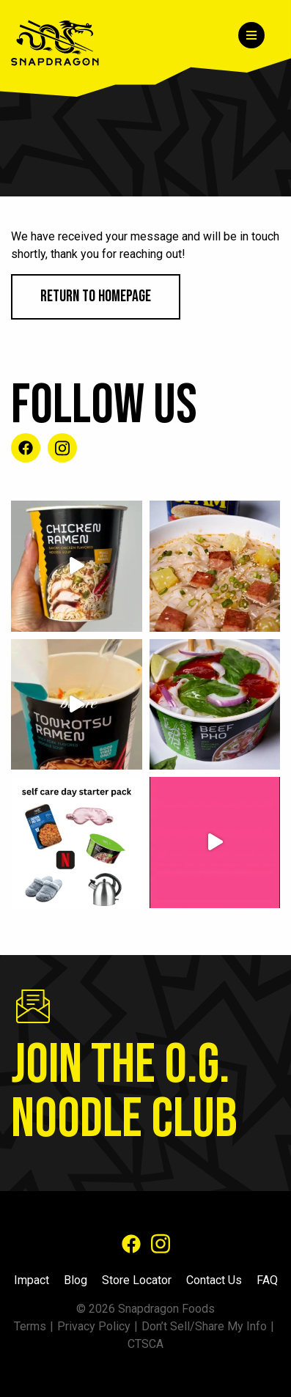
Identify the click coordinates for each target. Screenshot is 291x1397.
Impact (31, 1280)
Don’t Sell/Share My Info (204, 1326)
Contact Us (214, 1280)
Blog (75, 1280)
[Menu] (251, 35)
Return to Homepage (95, 296)
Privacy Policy (93, 1326)
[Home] (64, 43)
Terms (30, 1326)
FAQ (267, 1280)
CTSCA (145, 1344)
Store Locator (137, 1280)
